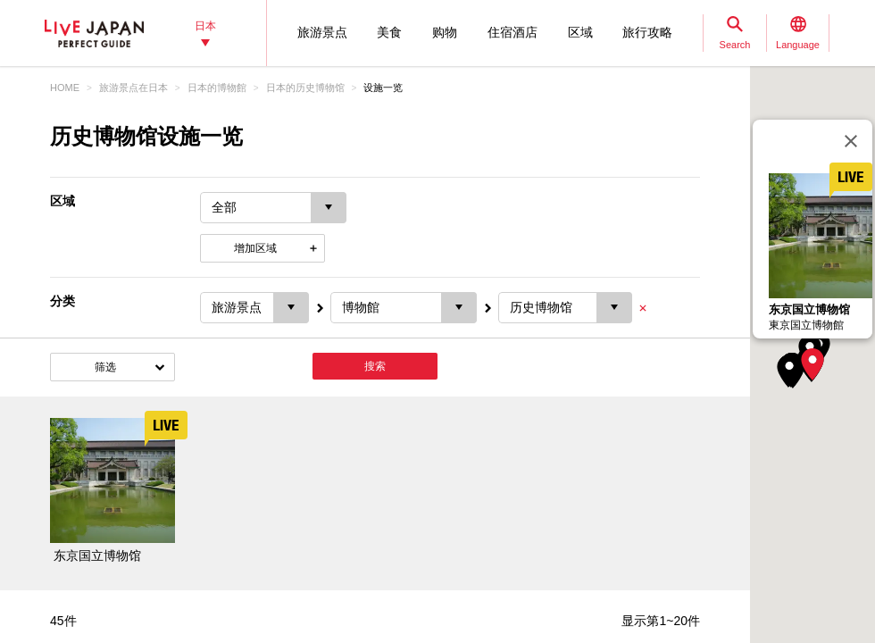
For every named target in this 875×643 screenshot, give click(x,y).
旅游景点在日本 (133, 87)
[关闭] (850, 141)
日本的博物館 (217, 87)
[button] (812, 364)
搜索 (375, 366)
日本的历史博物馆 (305, 87)
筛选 (105, 367)
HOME (64, 87)
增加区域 (255, 248)
